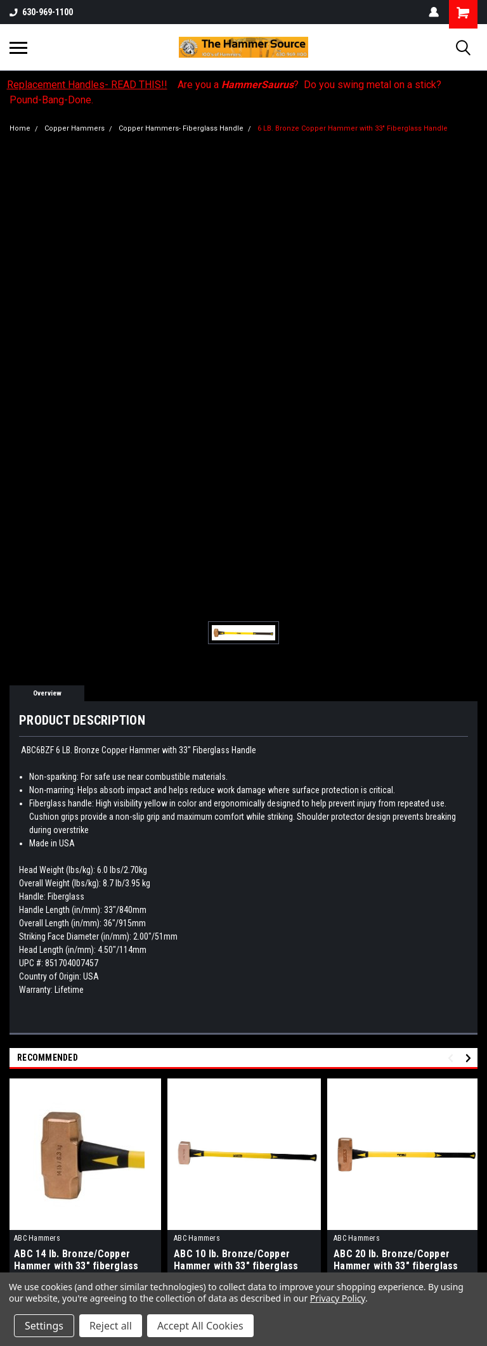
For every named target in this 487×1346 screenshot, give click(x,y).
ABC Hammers (37, 1238)
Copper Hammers (74, 128)
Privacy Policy (337, 1298)
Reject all (110, 1326)
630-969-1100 (41, 12)
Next (470, 1058)
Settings (44, 1326)
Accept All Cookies (200, 1326)
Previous (452, 1058)
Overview (47, 693)
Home (20, 128)
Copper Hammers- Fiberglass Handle (181, 128)
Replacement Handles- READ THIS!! (87, 85)
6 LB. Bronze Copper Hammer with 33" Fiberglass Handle (352, 128)
